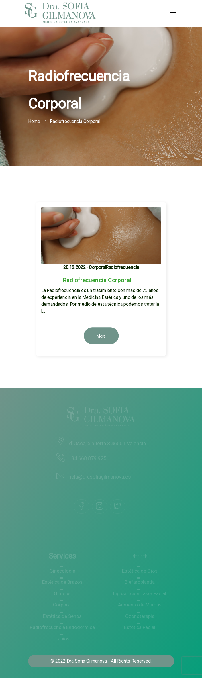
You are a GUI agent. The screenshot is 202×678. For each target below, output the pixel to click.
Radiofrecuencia (122, 267)
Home (34, 121)
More (101, 336)
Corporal (97, 267)
